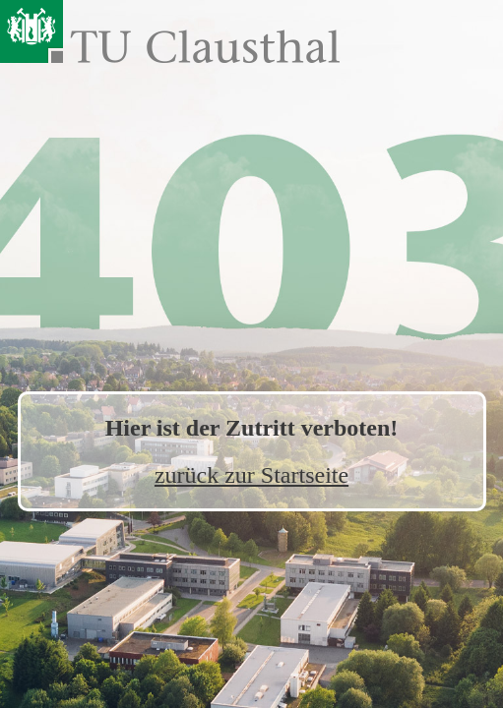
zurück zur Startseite (251, 475)
